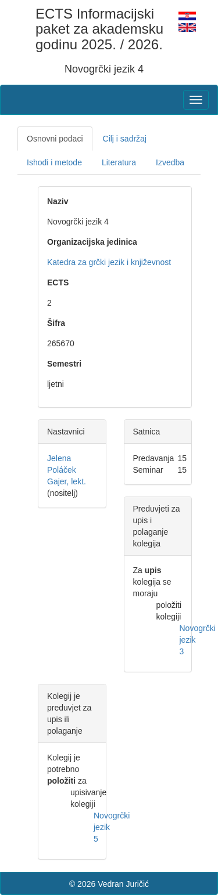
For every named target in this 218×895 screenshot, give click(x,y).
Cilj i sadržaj (124, 138)
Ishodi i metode (54, 162)
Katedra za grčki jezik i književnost (109, 262)
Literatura (119, 162)
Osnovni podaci (55, 138)
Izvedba (170, 162)
